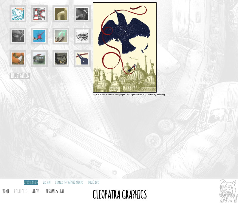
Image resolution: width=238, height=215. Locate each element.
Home (5, 191)
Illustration (31, 182)
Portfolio (20, 191)
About (36, 191)
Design (46, 182)
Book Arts (94, 182)
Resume (50, 191)
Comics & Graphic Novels (69, 182)
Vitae (60, 191)
